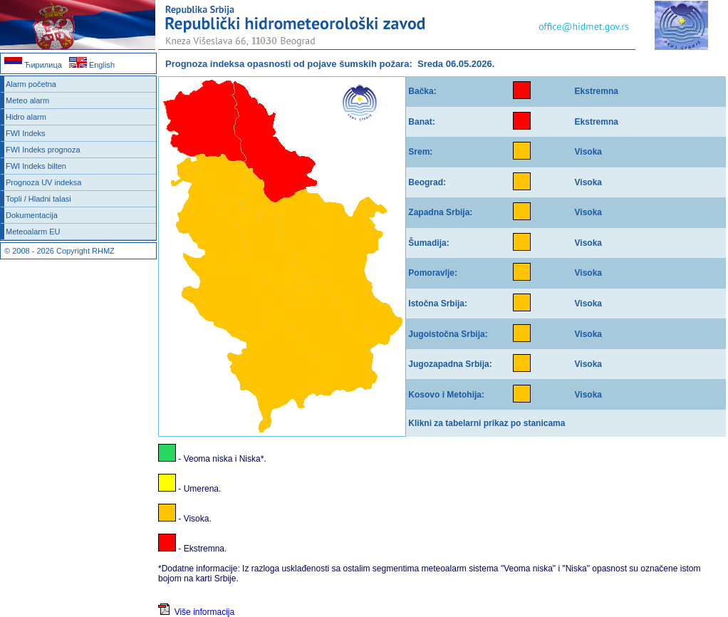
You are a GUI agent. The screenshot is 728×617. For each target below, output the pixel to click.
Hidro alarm (26, 117)
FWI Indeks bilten (36, 166)
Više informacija (196, 612)
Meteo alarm (27, 100)
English (92, 65)
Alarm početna (31, 84)
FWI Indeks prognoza (43, 149)
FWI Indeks (26, 133)
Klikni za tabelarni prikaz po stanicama (486, 423)
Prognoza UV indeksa (43, 182)
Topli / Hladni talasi (38, 199)
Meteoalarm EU (33, 231)
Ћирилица (33, 65)
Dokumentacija (32, 215)
